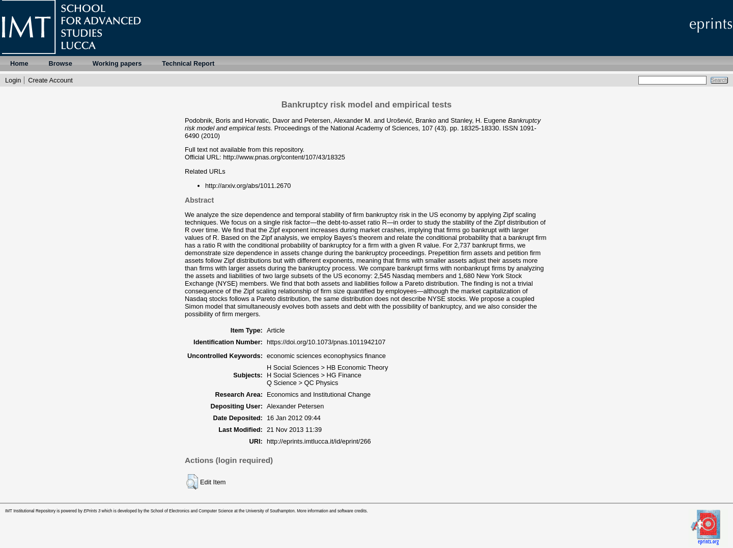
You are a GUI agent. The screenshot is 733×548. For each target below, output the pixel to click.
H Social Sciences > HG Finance (314, 375)
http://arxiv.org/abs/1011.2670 (248, 185)
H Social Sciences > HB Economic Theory (327, 367)
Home (19, 63)
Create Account (50, 80)
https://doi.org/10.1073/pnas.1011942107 (326, 342)
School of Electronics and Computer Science (192, 511)
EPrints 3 (91, 511)
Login (13, 80)
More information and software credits (331, 511)
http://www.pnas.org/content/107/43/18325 (284, 157)
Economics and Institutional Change (319, 394)
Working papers (117, 63)
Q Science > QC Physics (302, 383)
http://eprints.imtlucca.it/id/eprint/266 (319, 441)
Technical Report (188, 63)
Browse (60, 63)
